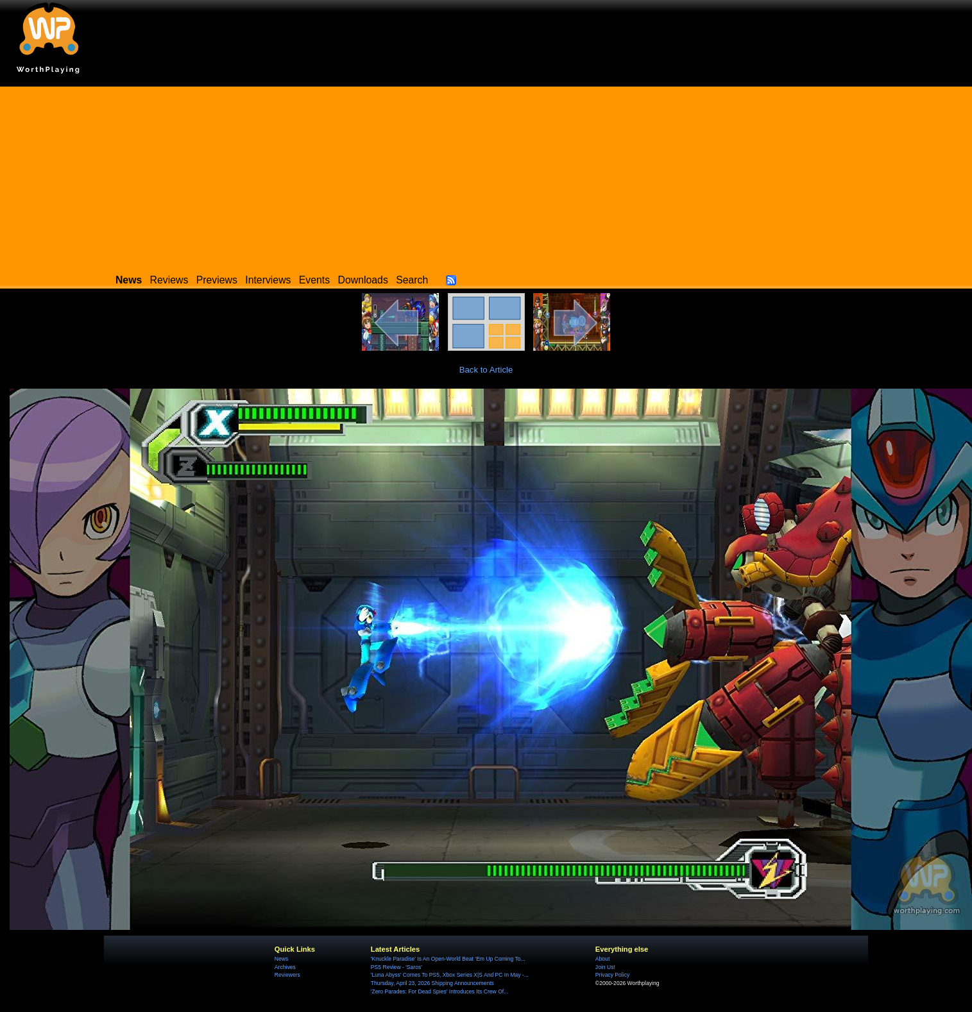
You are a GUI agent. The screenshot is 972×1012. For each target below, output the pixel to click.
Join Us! (605, 967)
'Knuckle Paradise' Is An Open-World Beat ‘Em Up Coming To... (448, 959)
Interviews (268, 279)
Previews (216, 279)
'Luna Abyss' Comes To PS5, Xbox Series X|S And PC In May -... (450, 975)
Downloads (363, 279)
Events (314, 279)
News (281, 959)
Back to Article (486, 370)
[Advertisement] (486, 176)
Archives (285, 967)
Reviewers (287, 975)
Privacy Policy (612, 975)
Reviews (169, 279)
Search (412, 279)
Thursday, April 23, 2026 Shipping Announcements (432, 983)
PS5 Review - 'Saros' (396, 967)
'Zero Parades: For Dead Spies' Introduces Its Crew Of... (439, 991)
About (602, 959)
